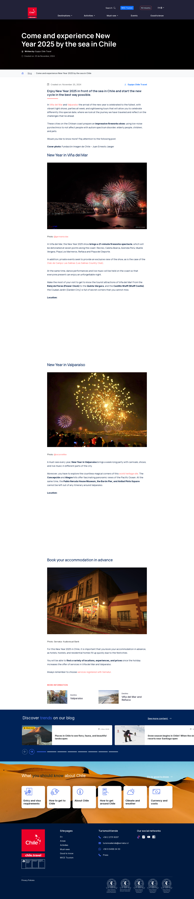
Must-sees (65, 849)
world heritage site (128, 473)
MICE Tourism (127, 8)
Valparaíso (72, 104)
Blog (30, 73)
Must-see (112, 15)
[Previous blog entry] (25, 751)
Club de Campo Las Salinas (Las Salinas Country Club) (75, 263)
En (61, 837)
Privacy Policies (28, 880)
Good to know (157, 15)
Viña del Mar (56, 104)
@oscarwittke (60, 454)
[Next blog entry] (32, 751)
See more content (159, 718)
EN (160, 8)
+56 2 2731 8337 (111, 837)
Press (105, 855)
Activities (88, 15)
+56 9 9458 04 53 (111, 849)
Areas (63, 841)
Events (134, 15)
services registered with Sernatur (94, 672)
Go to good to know (159, 776)
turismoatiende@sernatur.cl (116, 843)
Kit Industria (145, 8)
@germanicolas (61, 236)
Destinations (64, 15)
